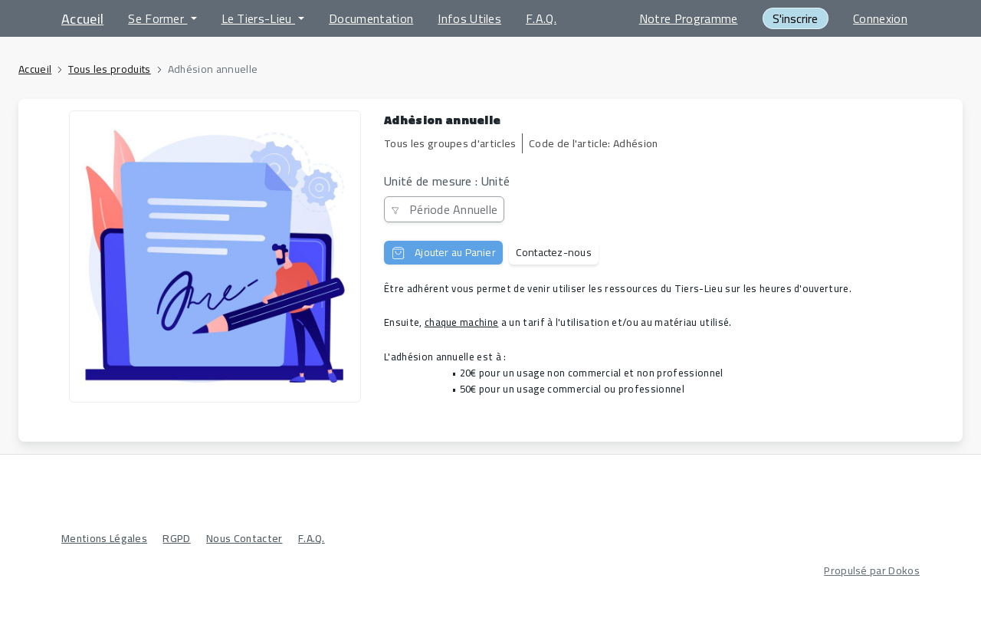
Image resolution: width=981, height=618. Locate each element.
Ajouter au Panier (443, 252)
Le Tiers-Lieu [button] (258, 18)
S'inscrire (795, 18)
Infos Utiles (469, 18)
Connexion (880, 18)
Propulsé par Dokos (872, 570)
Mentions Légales (104, 538)
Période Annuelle (444, 209)
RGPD (176, 538)
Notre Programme (688, 18)
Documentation (371, 18)
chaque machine (461, 322)
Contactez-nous (554, 252)
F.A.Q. (541, 18)
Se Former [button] (157, 18)
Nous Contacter (244, 538)
